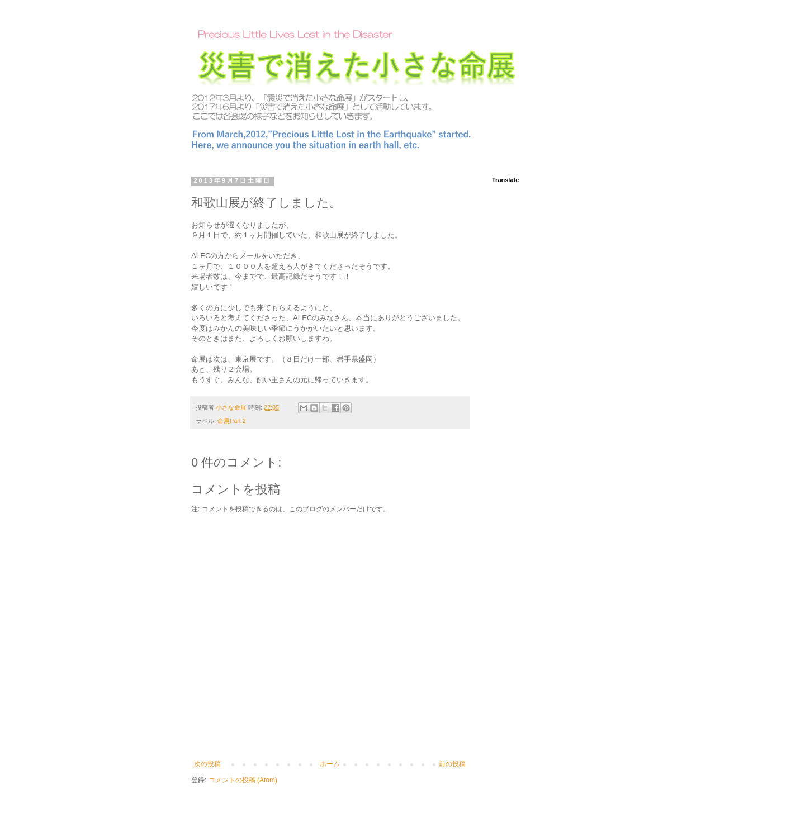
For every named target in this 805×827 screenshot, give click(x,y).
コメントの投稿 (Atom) (243, 780)
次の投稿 (207, 764)
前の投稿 (452, 764)
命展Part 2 (231, 420)
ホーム (330, 764)
